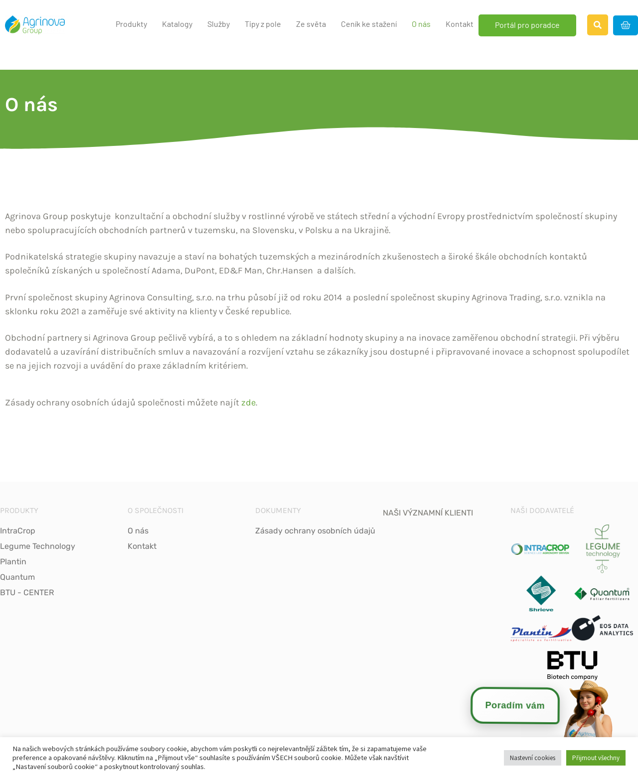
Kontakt (460, 23)
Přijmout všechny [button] (596, 758)
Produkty (131, 23)
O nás (421, 23)
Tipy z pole (263, 23)
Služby (218, 23)
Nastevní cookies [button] (532, 758)
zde (248, 402)
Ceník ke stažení (369, 23)
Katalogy (177, 23)
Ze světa (311, 23)
